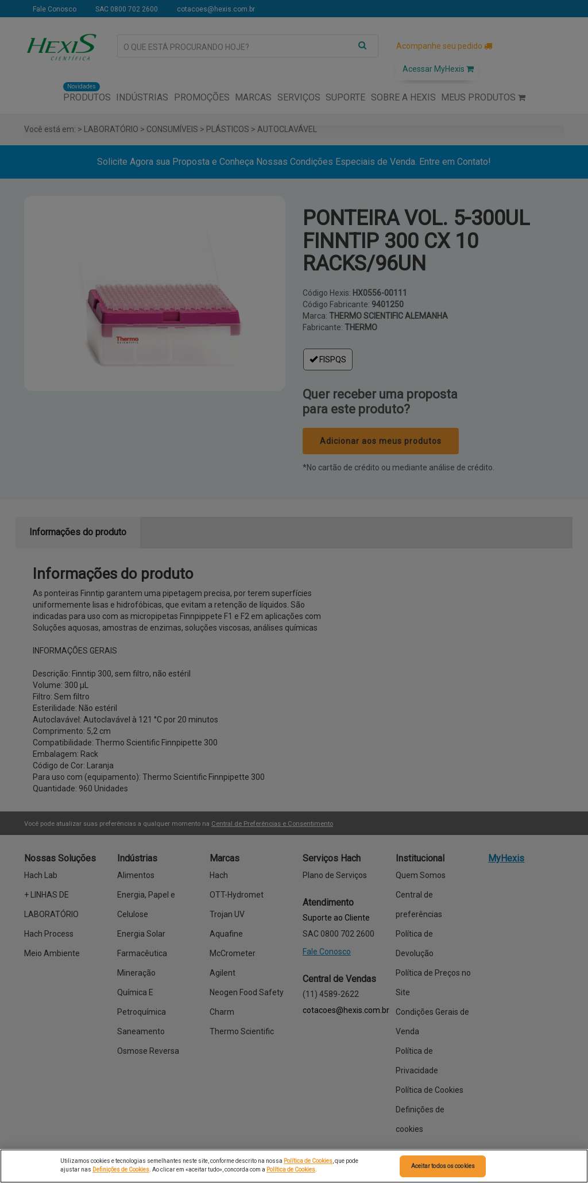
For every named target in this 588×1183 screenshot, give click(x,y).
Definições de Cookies (120, 1169)
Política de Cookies (308, 1161)
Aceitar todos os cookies (443, 1166)
